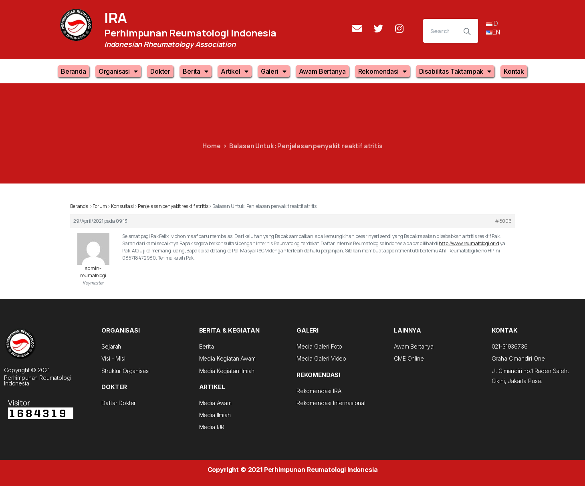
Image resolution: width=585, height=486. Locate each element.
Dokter (160, 71)
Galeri (273, 71)
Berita (195, 71)
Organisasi (118, 71)
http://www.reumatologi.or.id (469, 243)
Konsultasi (122, 206)
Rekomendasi (382, 71)
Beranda (73, 71)
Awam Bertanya (322, 71)
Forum (100, 206)
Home (211, 145)
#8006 (503, 221)
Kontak (514, 71)
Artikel (234, 71)
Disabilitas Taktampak (455, 71)
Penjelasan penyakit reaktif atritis (173, 206)
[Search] (439, 31)
